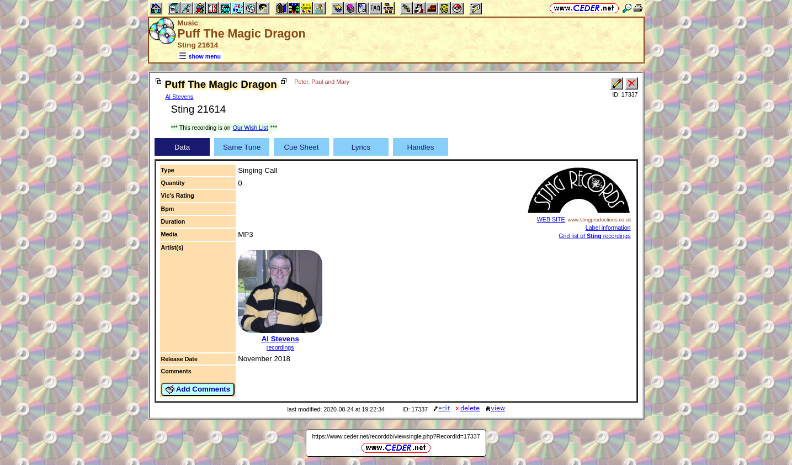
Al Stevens (180, 96)
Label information (608, 227)
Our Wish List (250, 127)
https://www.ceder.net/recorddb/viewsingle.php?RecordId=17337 (396, 436)
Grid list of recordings (594, 235)
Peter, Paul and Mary (321, 81)
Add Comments (198, 389)
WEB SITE (551, 219)
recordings (280, 347)
